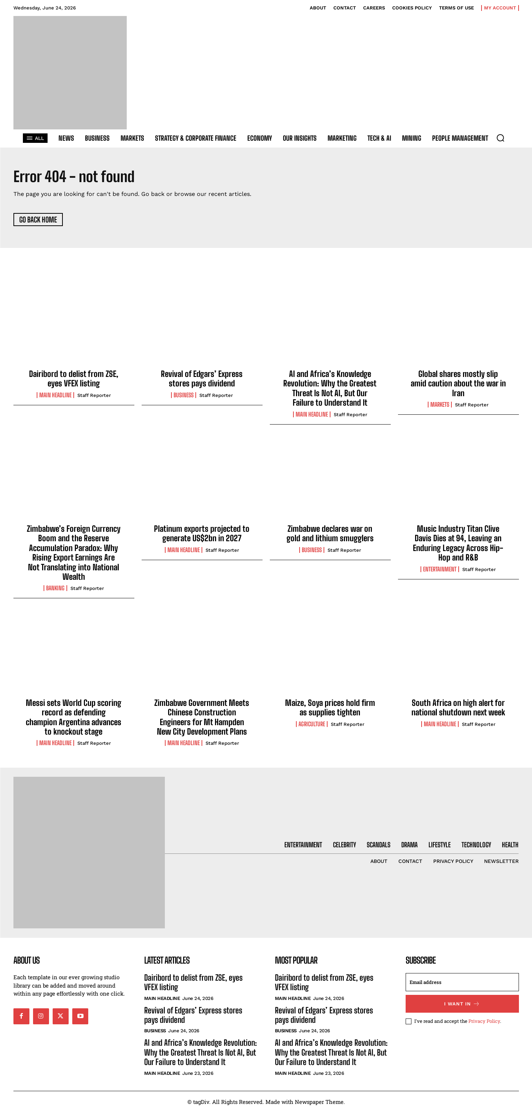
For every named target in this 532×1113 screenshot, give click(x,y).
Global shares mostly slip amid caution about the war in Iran (458, 384)
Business (184, 396)
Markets (439, 406)
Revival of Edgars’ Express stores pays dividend (202, 379)
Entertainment (439, 570)
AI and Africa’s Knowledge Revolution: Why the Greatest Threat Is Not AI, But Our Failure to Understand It (330, 389)
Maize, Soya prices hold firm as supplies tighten (330, 708)
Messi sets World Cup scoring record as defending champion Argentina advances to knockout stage (73, 718)
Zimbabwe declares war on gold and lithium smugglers (330, 534)
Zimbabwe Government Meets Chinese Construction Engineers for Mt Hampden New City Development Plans (201, 718)
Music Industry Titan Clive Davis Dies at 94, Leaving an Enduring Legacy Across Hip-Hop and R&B (458, 544)
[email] (462, 983)
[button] (500, 137)
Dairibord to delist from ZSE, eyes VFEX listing (73, 379)
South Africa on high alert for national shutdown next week (458, 708)
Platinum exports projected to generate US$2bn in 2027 (201, 534)
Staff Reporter (94, 396)
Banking (55, 589)
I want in (462, 1004)
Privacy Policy (484, 1021)
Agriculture (312, 725)
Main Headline (55, 396)
